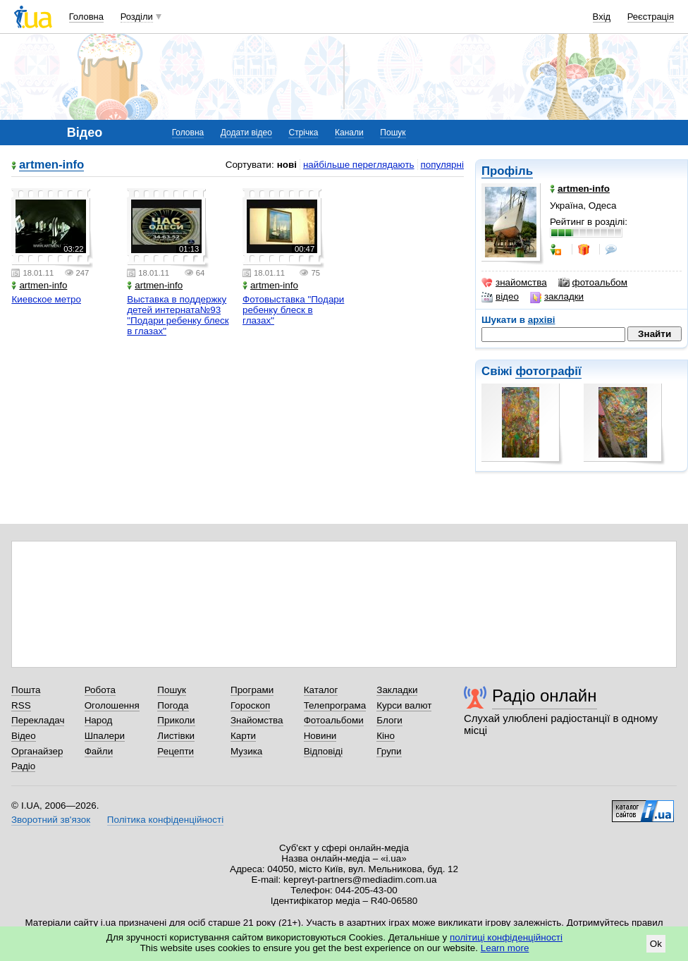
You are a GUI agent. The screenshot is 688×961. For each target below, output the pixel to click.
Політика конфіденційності (165, 819)
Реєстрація (650, 16)
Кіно (385, 735)
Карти (243, 735)
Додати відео (246, 132)
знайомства (514, 282)
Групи (388, 751)
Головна (86, 16)
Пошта (25, 690)
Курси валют (403, 705)
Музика (246, 751)
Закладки (396, 690)
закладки (557, 296)
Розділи (137, 16)
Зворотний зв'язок (50, 819)
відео (500, 296)
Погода (172, 705)
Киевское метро (46, 299)
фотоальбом (592, 282)
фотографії (548, 371)
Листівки (176, 735)
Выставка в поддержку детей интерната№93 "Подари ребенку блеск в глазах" (177, 315)
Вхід (602, 16)
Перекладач (37, 720)
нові (287, 164)
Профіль (507, 171)
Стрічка (303, 132)
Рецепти (175, 751)
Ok (656, 943)
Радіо (23, 766)
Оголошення (112, 705)
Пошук (392, 132)
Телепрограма (335, 705)
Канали (349, 132)
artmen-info (51, 165)
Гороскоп (250, 705)
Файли (99, 751)
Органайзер (37, 751)
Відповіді (323, 751)
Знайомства (257, 720)
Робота (100, 690)
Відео (23, 735)
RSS (21, 705)
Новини (320, 735)
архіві (541, 319)
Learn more (505, 948)
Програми (252, 690)
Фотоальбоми (334, 720)
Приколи (176, 720)
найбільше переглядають (358, 164)
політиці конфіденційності (506, 937)
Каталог (321, 690)
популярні (442, 164)
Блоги (389, 720)
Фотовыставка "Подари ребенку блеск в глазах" (293, 310)
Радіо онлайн (544, 695)
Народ (99, 720)
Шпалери (105, 735)
